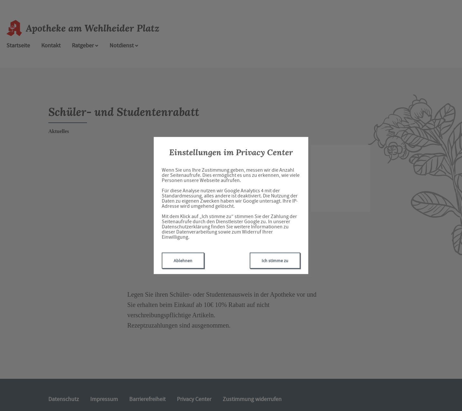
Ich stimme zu (275, 260)
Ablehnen (183, 260)
